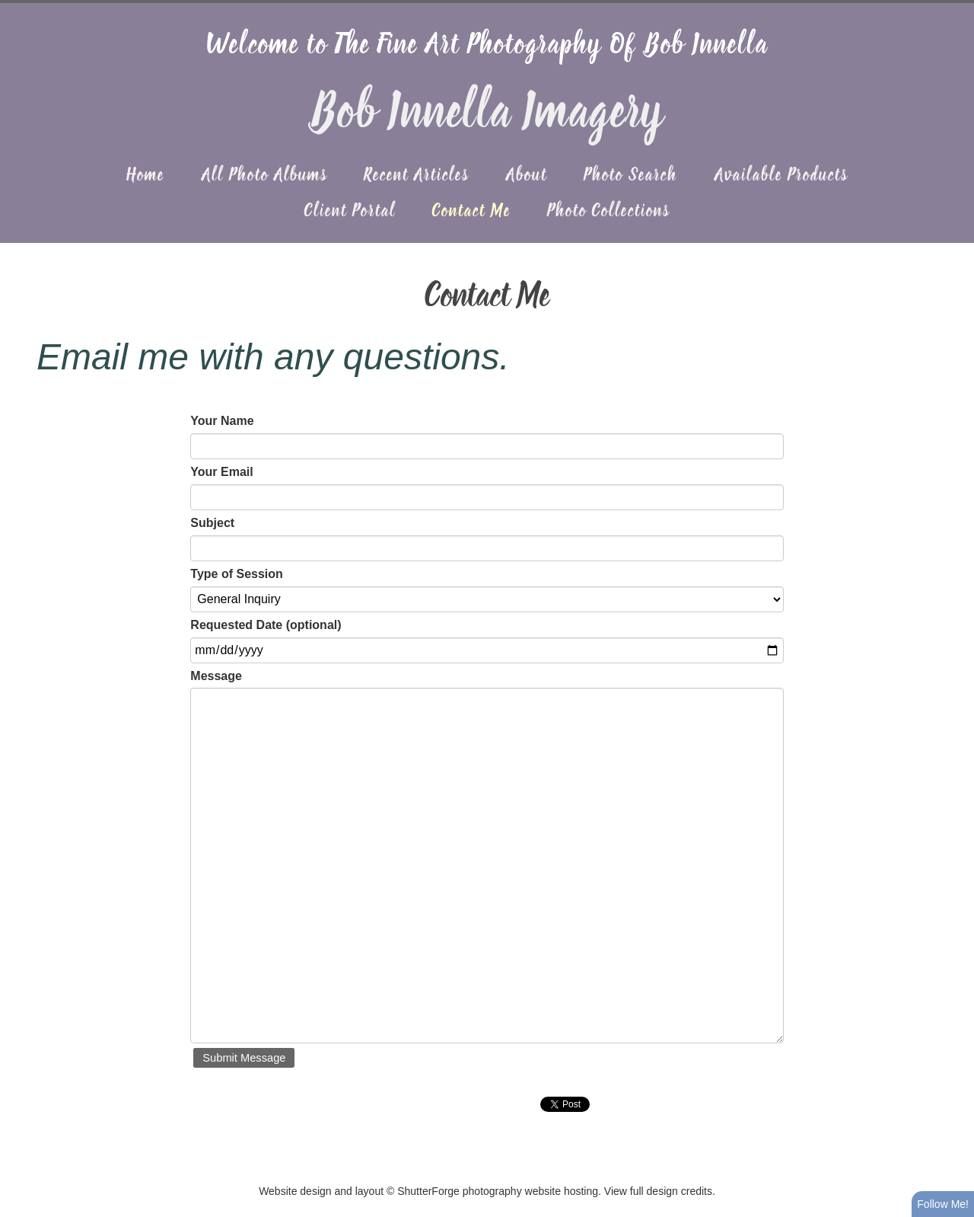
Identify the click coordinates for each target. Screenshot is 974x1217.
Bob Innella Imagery (487, 114)
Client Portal (350, 212)
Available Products (781, 176)
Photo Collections (608, 212)
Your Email (221, 471)
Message (216, 675)
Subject (212, 522)
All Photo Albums (264, 176)
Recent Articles (416, 176)
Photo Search (630, 176)
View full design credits (658, 1191)
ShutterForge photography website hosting (497, 1191)
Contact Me (471, 212)
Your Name (221, 420)
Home (145, 176)
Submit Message (243, 1058)
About (526, 176)
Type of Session (236, 573)
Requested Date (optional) (265, 624)
